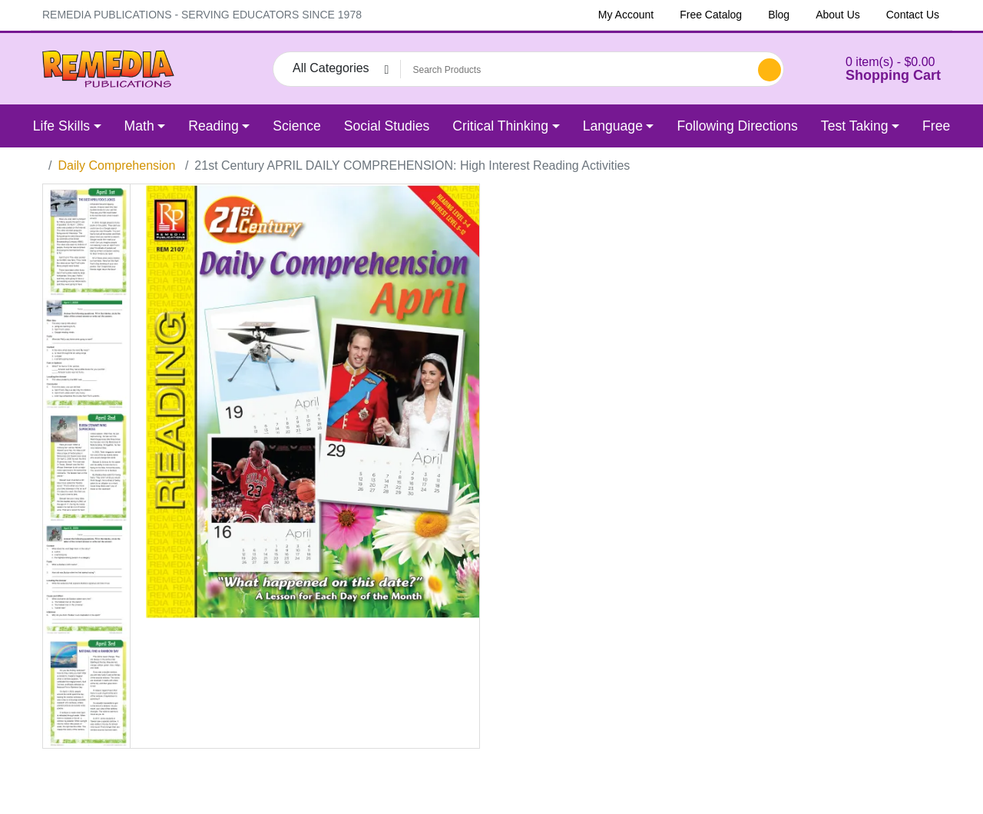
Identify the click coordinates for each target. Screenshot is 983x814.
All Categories (331, 67)
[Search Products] (577, 70)
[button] (874, 69)
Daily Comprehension (116, 165)
